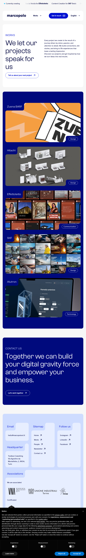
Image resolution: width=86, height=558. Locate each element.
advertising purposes (45, 526)
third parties (41, 521)
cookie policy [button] (43, 519)
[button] (83, 511)
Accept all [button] (77, 554)
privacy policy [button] (59, 515)
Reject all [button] (61, 554)
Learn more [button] (9, 554)
